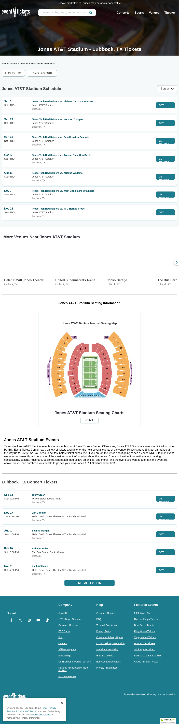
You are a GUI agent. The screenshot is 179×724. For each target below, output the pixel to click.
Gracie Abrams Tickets (146, 661)
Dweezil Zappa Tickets (146, 619)
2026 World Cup (142, 613)
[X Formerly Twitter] (20, 620)
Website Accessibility (107, 649)
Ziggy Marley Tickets (145, 637)
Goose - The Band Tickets (148, 655)
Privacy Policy (103, 631)
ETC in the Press (67, 676)
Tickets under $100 (41, 73)
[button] (168, 721)
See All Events (89, 583)
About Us (63, 613)
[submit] (90, 12)
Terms (45, 708)
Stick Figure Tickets (144, 649)
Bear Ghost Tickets (144, 625)
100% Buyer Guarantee (70, 619)
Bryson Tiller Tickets (144, 643)
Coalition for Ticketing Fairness (74, 661)
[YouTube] (38, 620)
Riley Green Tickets (144, 631)
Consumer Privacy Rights (109, 637)
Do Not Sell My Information (110, 643)
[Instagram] (29, 620)
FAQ (98, 619)
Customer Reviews (68, 625)
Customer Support (106, 613)
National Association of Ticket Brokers (73, 669)
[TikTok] (47, 620)
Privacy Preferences (106, 667)
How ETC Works (105, 655)
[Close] (61, 703)
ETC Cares (64, 631)
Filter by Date (13, 73)
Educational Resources (108, 661)
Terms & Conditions (106, 625)
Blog (60, 637)
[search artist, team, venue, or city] (67, 12)
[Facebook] (11, 620)
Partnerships (65, 655)
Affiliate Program (67, 649)
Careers (62, 643)
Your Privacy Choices (40, 714)
